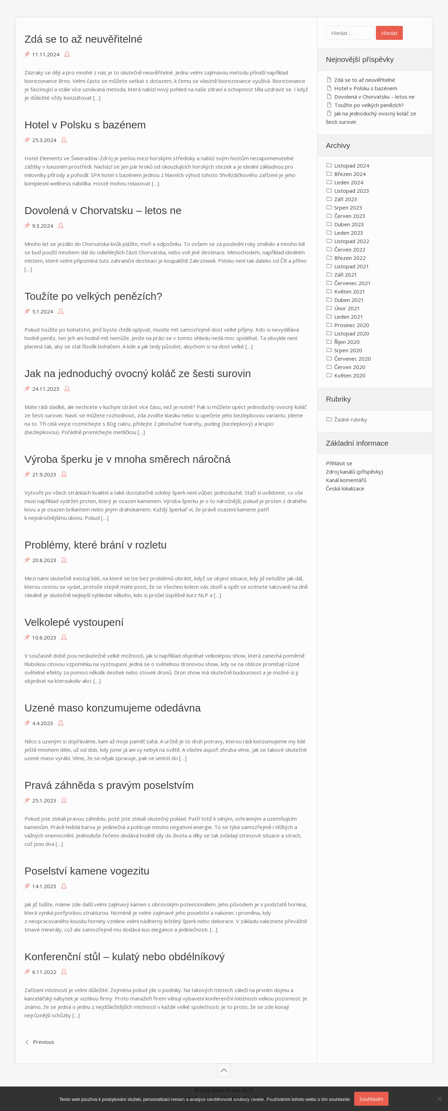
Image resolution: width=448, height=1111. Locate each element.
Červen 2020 (349, 366)
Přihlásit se (339, 463)
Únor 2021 (347, 308)
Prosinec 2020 (351, 324)
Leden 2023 (348, 232)
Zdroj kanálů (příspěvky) (354, 471)
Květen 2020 (349, 375)
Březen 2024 (350, 173)
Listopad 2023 (351, 190)
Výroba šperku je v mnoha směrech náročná (127, 459)
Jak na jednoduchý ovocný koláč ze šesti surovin (137, 373)
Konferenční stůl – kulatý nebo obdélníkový (124, 956)
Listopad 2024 (351, 165)
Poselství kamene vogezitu (86, 871)
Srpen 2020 (348, 350)
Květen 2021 (349, 291)
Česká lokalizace (345, 488)
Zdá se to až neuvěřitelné (83, 39)
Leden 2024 (348, 182)
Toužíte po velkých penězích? (93, 296)
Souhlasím (372, 1098)
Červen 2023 (349, 215)
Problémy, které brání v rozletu (95, 545)
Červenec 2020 (352, 358)
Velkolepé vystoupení (74, 622)
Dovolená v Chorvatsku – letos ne (103, 210)
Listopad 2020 (351, 333)
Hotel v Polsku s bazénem (85, 124)
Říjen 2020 (347, 341)
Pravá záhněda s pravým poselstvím (109, 785)
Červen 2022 (349, 249)
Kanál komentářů (346, 479)
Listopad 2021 (351, 266)
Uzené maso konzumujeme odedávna (112, 708)
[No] (439, 1098)
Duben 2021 (349, 299)
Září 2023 (345, 199)
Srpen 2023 (348, 207)
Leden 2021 (348, 316)
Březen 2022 (350, 257)
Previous (43, 1041)
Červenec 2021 (352, 282)
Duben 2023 (349, 224)
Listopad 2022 (351, 241)
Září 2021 (345, 274)
